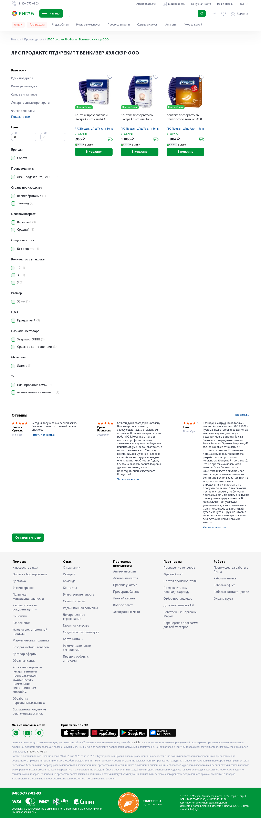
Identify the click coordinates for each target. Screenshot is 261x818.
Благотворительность (78, 594)
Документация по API (179, 605)
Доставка (19, 581)
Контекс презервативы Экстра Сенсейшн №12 (137, 117)
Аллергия (171, 24)
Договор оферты (24, 654)
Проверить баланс (126, 591)
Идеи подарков (22, 78)
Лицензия (20, 616)
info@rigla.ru (195, 809)
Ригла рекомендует (88, 24)
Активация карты (125, 578)
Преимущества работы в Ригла (231, 569)
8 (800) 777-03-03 (37, 751)
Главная (16, 39)
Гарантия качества (76, 625)
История (69, 574)
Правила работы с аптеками (75, 658)
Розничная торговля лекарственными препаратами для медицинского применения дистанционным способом (27, 680)
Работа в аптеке (225, 578)
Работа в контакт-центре (231, 592)
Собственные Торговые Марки (180, 614)
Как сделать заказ (25, 567)
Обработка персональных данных (29, 701)
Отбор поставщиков (178, 598)
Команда (69, 581)
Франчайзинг (173, 574)
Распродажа (37, 24)
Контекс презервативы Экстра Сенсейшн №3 (91, 117)
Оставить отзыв (28, 537)
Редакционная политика (80, 608)
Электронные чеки (126, 612)
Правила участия (125, 585)
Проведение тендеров (179, 567)
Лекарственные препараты (30, 102)
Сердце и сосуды (147, 24)
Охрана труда (223, 598)
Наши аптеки (225, 4)
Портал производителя (180, 581)
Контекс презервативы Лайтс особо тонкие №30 (184, 117)
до (45, 132)
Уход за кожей (193, 24)
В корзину (94, 151)
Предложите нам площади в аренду (176, 590)
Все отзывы (242, 415)
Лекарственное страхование (74, 617)
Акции (18, 24)
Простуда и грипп (119, 24)
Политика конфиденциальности (28, 596)
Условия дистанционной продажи (30, 632)
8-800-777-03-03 (26, 794)
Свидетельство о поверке (81, 632)
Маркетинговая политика (31, 640)
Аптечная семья (124, 571)
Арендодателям (146, 4)
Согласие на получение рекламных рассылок (29, 711)
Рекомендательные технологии (77, 648)
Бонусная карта (201, 4)
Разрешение (21, 623)
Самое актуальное (24, 94)
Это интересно (23, 588)
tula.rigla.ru (137, 742)
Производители (34, 39)
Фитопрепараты (23, 111)
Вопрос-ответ (123, 605)
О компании (71, 567)
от (15, 132)
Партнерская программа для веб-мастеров (181, 625)
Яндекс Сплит (60, 24)
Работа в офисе (224, 585)
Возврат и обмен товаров (31, 647)
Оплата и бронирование (30, 574)
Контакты (70, 588)
